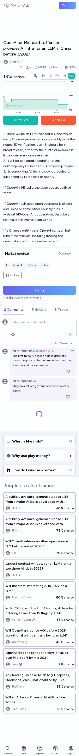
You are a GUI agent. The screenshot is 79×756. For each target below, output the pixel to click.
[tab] (13, 310)
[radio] (43, 76)
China (32, 265)
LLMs (44, 265)
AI (6, 265)
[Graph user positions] (35, 75)
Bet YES (21, 120)
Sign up (67, 5)
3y (52, 351)
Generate (65, 253)
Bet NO (58, 120)
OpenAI (18, 265)
